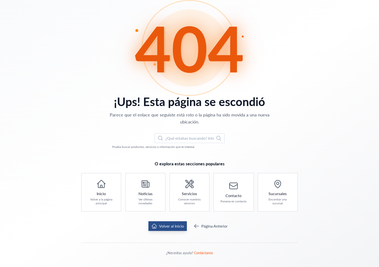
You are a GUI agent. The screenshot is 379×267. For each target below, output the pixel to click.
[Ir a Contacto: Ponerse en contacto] (233, 192)
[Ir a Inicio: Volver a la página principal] (101, 192)
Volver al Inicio (167, 226)
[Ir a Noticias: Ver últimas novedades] (145, 192)
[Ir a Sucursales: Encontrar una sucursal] (278, 192)
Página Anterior (211, 226)
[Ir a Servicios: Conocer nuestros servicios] (189, 192)
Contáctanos (203, 253)
